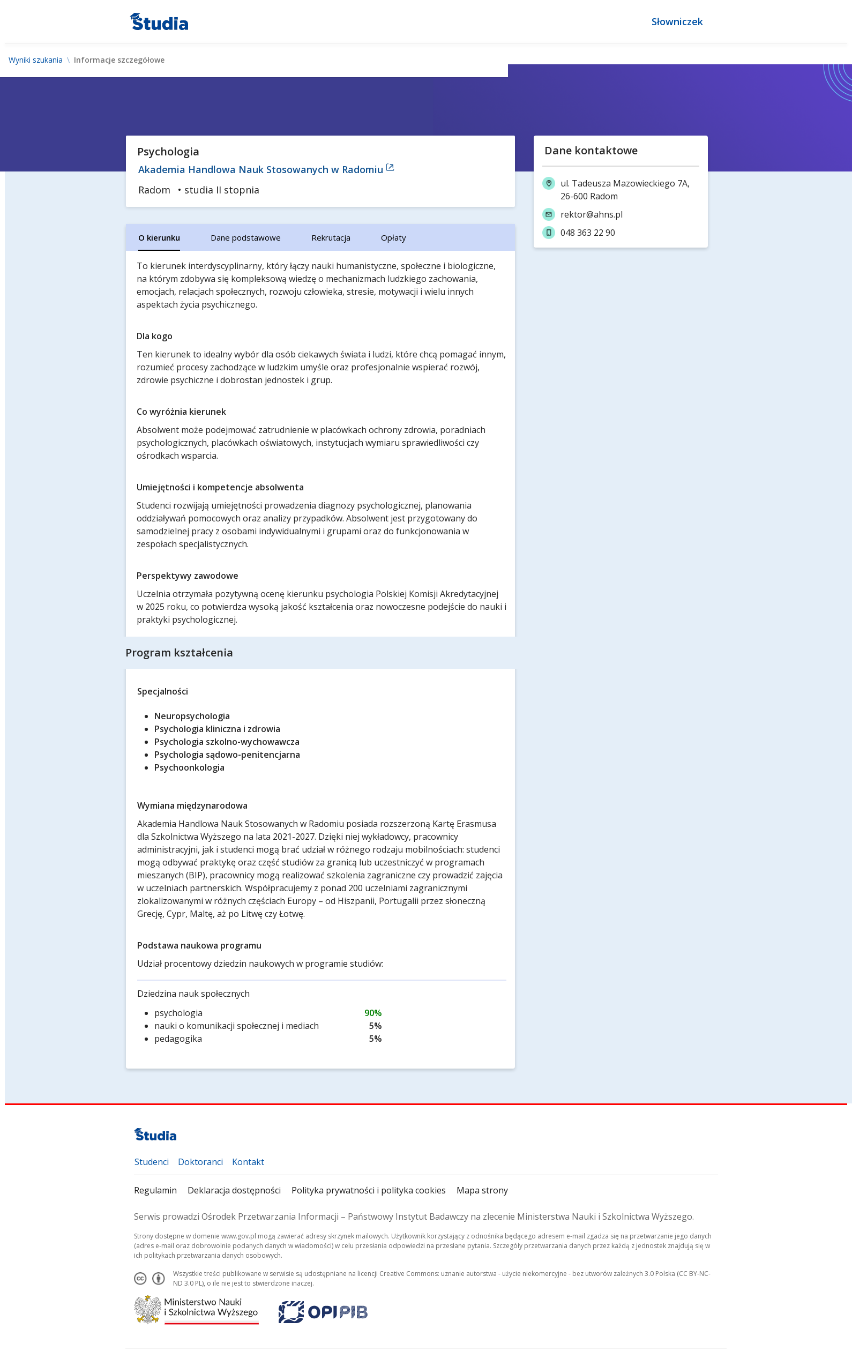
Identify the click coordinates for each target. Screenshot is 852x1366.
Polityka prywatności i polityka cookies (369, 1190)
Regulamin (155, 1190)
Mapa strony (482, 1190)
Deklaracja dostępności (234, 1190)
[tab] (159, 237)
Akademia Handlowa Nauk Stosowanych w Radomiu (266, 169)
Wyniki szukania (36, 60)
